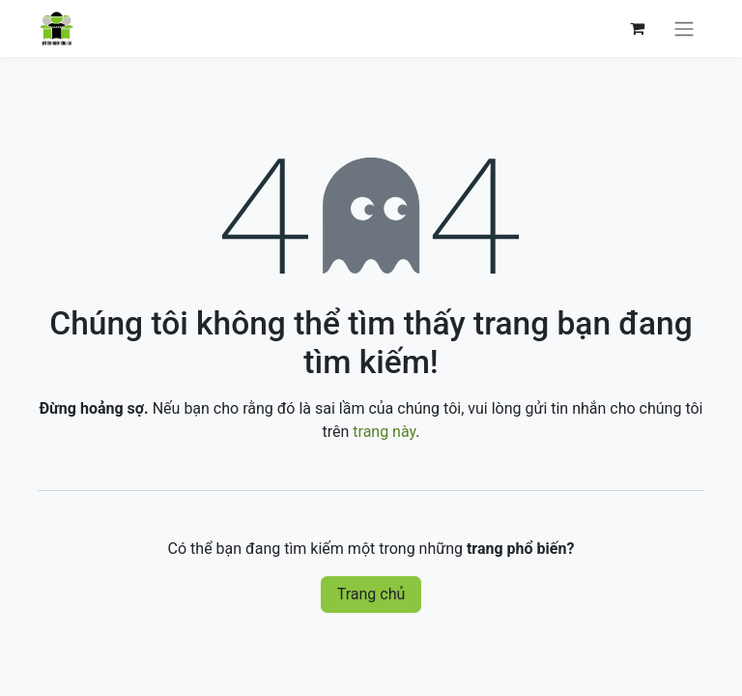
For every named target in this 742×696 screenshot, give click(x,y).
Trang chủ (371, 594)
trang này (384, 431)
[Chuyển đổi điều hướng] (684, 28)
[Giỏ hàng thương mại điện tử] (636, 28)
